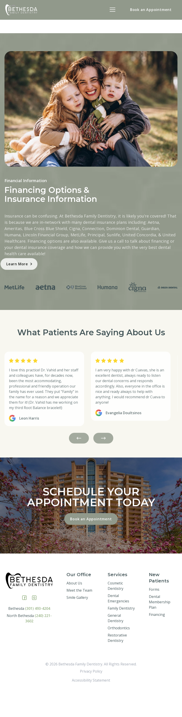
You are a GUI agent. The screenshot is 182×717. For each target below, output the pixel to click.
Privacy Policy (91, 698)
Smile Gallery (77, 624)
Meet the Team (79, 617)
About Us (74, 610)
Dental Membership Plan (159, 629)
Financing (157, 641)
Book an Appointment (151, 9)
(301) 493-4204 (37, 635)
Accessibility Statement (91, 707)
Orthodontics (119, 654)
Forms (154, 616)
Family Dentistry (121, 635)
